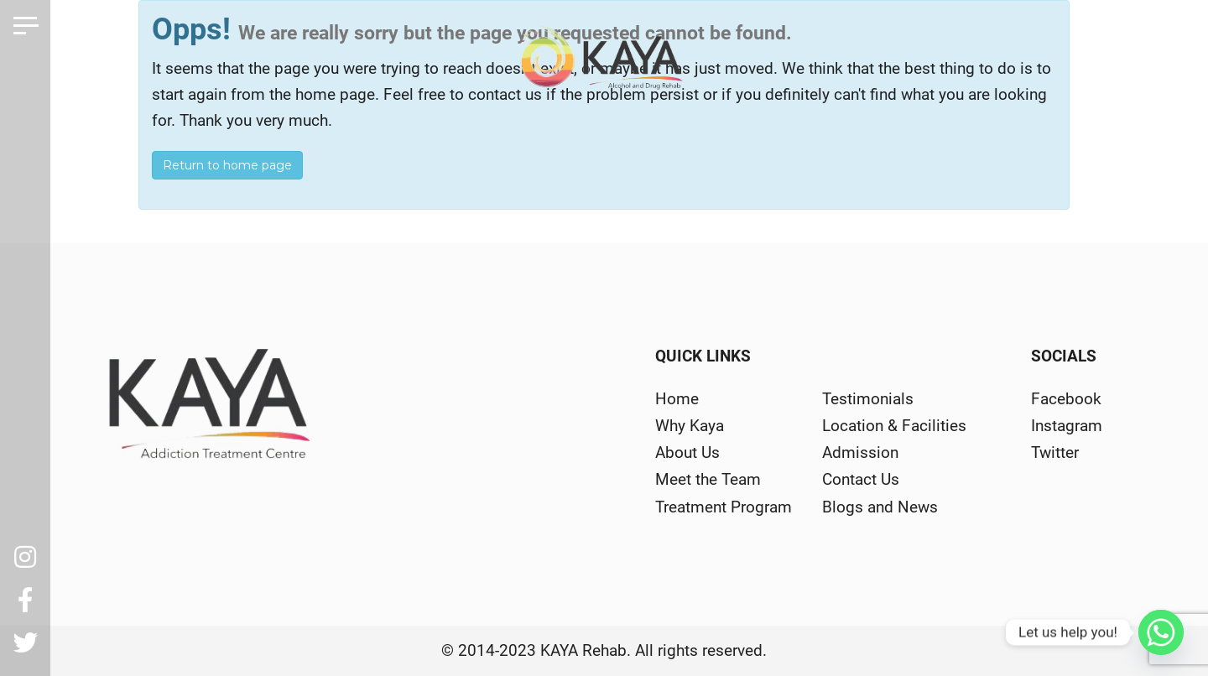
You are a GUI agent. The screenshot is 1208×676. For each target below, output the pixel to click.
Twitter (1055, 452)
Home (677, 398)
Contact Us (860, 479)
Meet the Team (708, 479)
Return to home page (227, 165)
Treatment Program (723, 507)
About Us (687, 452)
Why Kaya (689, 425)
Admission (860, 452)
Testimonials (868, 398)
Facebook (1066, 398)
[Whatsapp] (1161, 632)
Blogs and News (880, 507)
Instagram (1066, 425)
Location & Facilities (894, 425)
